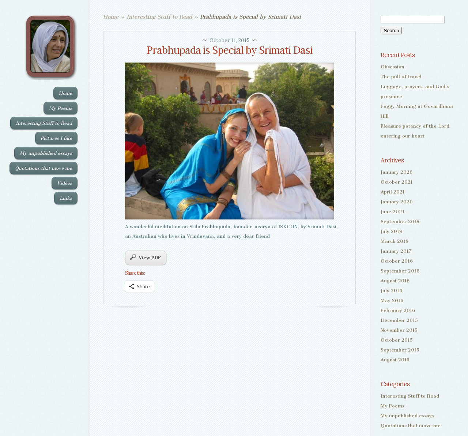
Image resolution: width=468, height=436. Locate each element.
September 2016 (400, 271)
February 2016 (398, 310)
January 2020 (397, 201)
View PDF (145, 257)
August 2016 (395, 280)
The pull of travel (401, 76)
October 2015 (397, 340)
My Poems (60, 108)
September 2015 (400, 350)
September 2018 (400, 221)
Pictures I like (56, 138)
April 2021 (393, 192)
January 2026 (396, 172)
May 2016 (392, 300)
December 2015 (399, 320)
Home (65, 93)
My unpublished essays (46, 153)
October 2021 (397, 182)
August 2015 (395, 359)
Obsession (392, 66)
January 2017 (396, 251)
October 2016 (397, 261)
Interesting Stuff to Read (44, 123)
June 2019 (392, 211)
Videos (64, 183)
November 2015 (399, 330)
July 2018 (391, 231)
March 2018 (394, 241)
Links (66, 198)
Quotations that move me (43, 168)
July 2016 (391, 290)
